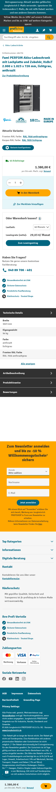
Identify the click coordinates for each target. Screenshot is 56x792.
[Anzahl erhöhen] (21, 182)
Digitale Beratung (13, 558)
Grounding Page (31, 700)
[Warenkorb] (50, 30)
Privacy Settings (10, 706)
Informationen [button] (28, 550)
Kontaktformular (11, 578)
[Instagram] (24, 679)
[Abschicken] (28, 503)
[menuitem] (37, 30)
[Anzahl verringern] (9, 182)
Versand (47, 171)
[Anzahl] (15, 182)
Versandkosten (8, 715)
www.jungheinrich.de (12, 730)
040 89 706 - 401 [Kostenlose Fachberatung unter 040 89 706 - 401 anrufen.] (17, 270)
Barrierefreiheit (10, 700)
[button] (40, 218)
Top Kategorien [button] (28, 541)
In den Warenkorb (28, 193)
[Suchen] (49, 37)
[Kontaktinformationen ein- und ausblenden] (6, 772)
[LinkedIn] (17, 679)
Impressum (17, 693)
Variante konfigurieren (18, 147)
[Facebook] (4, 679)
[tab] (28, 338)
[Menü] (4, 30)
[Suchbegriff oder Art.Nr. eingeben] (23, 37)
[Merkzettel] (44, 30)
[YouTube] (10, 679)
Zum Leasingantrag (28, 243)
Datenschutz (34, 693)
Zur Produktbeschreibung (15, 75)
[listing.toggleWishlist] (28, 204)
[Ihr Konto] (37, 30)
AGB (4, 693)
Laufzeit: (10, 227)
